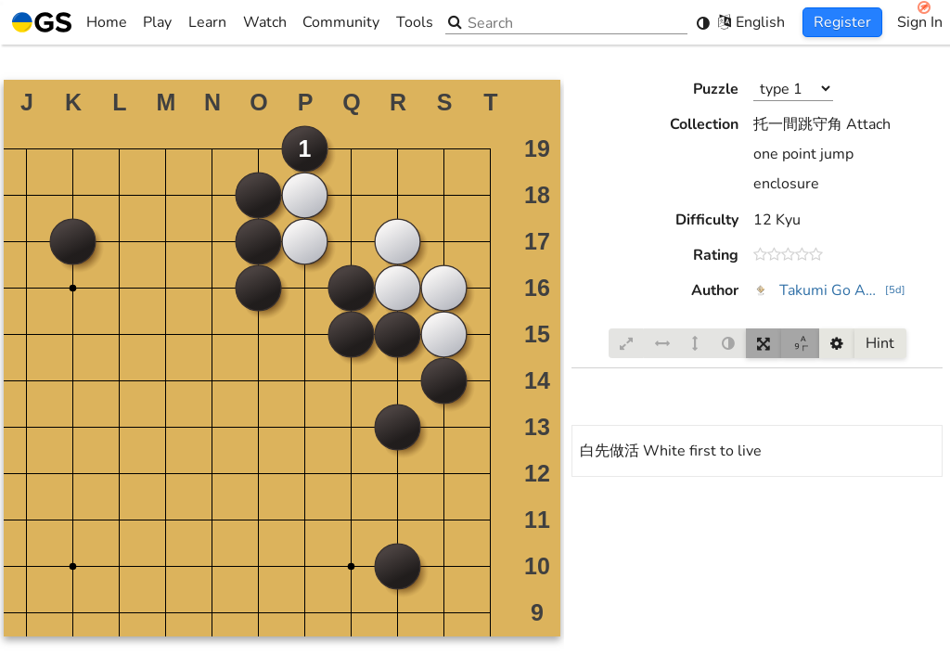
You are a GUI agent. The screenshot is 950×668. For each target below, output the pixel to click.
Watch (265, 22)
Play (157, 22)
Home (69, 22)
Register (842, 22)
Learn (207, 22)
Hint (880, 343)
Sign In (920, 22)
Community (340, 22)
